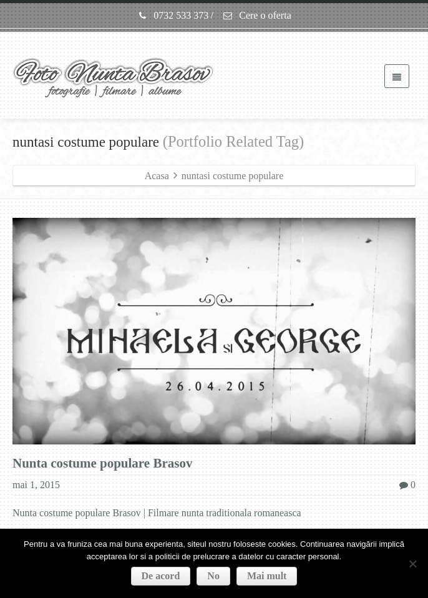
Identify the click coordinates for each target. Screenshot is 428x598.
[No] (412, 563)
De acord (161, 576)
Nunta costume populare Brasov (102, 463)
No (213, 576)
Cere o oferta (256, 15)
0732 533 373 (172, 15)
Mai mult (267, 576)
